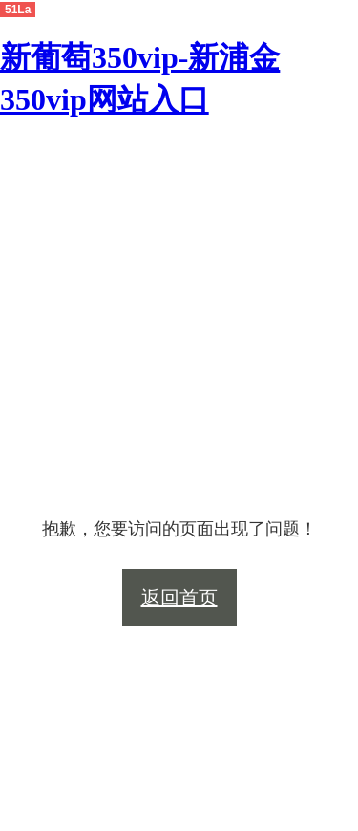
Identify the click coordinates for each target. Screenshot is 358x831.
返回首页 (179, 597)
